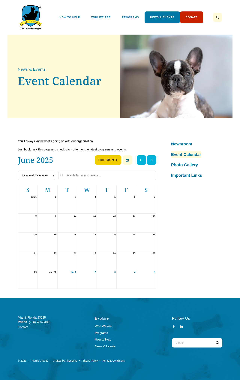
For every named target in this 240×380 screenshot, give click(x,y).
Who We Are (101, 17)
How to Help (103, 339)
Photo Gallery (184, 164)
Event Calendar (186, 154)
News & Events (162, 17)
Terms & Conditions (113, 360)
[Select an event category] (36, 175)
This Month (108, 160)
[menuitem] (70, 17)
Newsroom (181, 144)
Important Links (186, 175)
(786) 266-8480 (39, 322)
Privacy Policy (90, 360)
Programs (130, 17)
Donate (192, 17)
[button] (217, 17)
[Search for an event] (107, 175)
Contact (23, 327)
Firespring (71, 360)
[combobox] (192, 343)
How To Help (69, 17)
